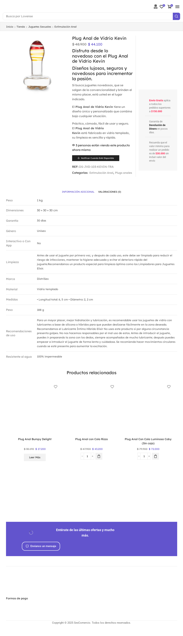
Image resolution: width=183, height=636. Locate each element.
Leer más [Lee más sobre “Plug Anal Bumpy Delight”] (34, 462)
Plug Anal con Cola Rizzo (91, 443)
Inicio (9, 26)
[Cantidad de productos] (87, 460)
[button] (155, 7)
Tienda (21, 26)
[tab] (77, 196)
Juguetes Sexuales (39, 26)
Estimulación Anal (65, 26)
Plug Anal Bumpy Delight (35, 443)
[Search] (176, 16)
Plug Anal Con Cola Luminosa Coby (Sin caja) (148, 446)
